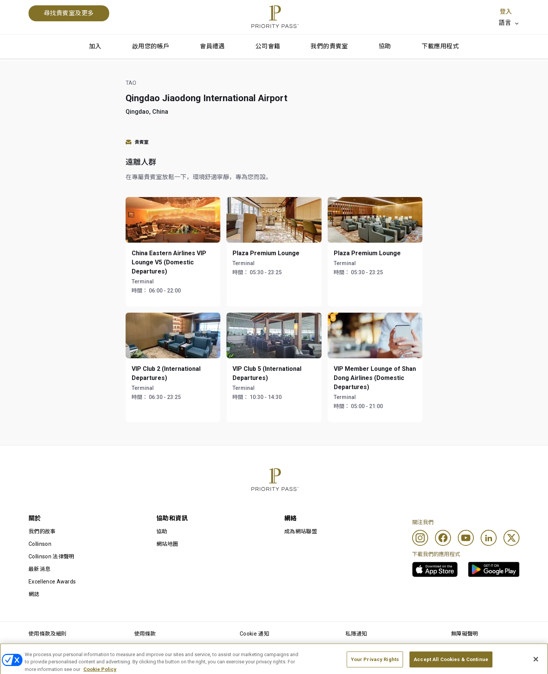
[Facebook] (443, 538)
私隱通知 (356, 634)
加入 (95, 46)
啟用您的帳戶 (150, 46)
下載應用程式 (440, 46)
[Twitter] (511, 538)
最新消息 (39, 569)
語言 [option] (505, 22)
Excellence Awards (52, 582)
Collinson (40, 544)
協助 (385, 46)
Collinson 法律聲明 (51, 556)
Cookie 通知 (254, 634)
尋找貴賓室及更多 (69, 13)
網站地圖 (167, 544)
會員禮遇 (212, 46)
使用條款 (145, 634)
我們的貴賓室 (329, 46)
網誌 (34, 594)
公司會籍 (267, 46)
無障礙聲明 (464, 634)
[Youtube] (466, 538)
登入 (506, 11)
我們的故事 (42, 531)
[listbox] (509, 23)
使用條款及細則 (48, 634)
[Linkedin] (489, 538)
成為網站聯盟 (300, 531)
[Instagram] (420, 538)
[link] (435, 569)
